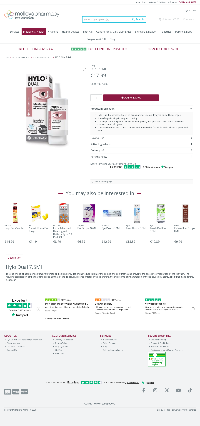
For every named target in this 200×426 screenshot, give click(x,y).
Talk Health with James (167, 2)
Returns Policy (60, 343)
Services (14, 31)
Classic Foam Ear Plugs (38, 229)
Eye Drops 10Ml (111, 228)
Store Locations (149, 2)
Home (137, 2)
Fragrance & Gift (96, 39)
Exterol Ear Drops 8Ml (184, 229)
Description (14, 257)
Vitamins (53, 31)
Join (194, 10)
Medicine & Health (33, 31)
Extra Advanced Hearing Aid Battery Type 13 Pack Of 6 (62, 232)
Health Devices (70, 31)
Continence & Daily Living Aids (113, 31)
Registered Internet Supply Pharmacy (166, 350)
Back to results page (103, 181)
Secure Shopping (157, 339)
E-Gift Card (59, 353)
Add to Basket (131, 97)
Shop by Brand (60, 346)
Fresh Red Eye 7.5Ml (158, 229)
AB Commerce (189, 410)
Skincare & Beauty (145, 31)
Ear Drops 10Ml (86, 228)
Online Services (108, 343)
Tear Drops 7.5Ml (136, 228)
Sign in (187, 10)
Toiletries (165, 31)
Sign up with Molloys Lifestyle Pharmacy (23, 339)
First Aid (87, 31)
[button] (84, 69)
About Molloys (12, 343)
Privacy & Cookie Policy (160, 343)
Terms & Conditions (159, 346)
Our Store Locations (15, 346)
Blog (112, 39)
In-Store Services (109, 339)
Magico (167, 410)
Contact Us (11, 350)
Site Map (57, 350)
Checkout (188, 19)
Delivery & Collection (63, 339)
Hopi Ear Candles (15, 228)
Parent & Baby (183, 31)
